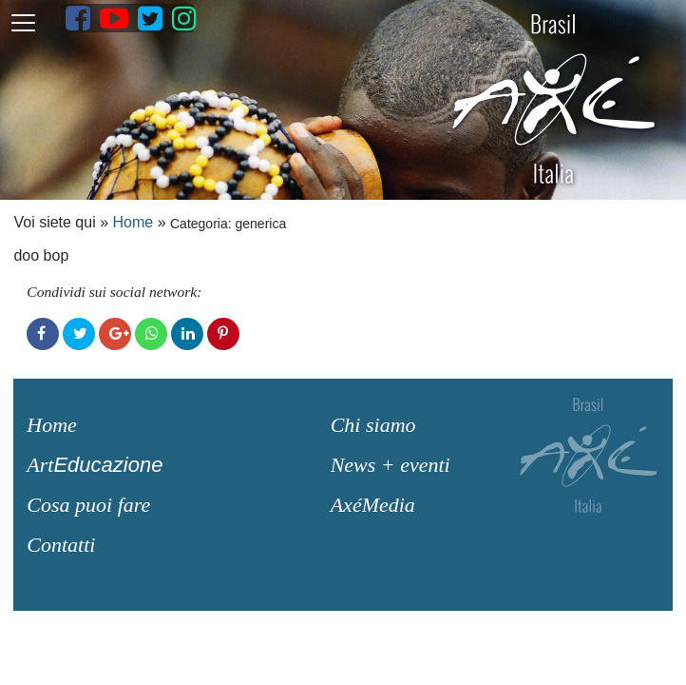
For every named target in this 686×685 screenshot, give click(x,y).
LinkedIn (187, 334)
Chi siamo (373, 425)
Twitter (79, 334)
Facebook (43, 334)
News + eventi (390, 465)
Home (133, 222)
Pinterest (223, 334)
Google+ (115, 334)
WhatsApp (151, 334)
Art (94, 465)
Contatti (61, 545)
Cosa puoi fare (88, 505)
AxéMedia (373, 505)
